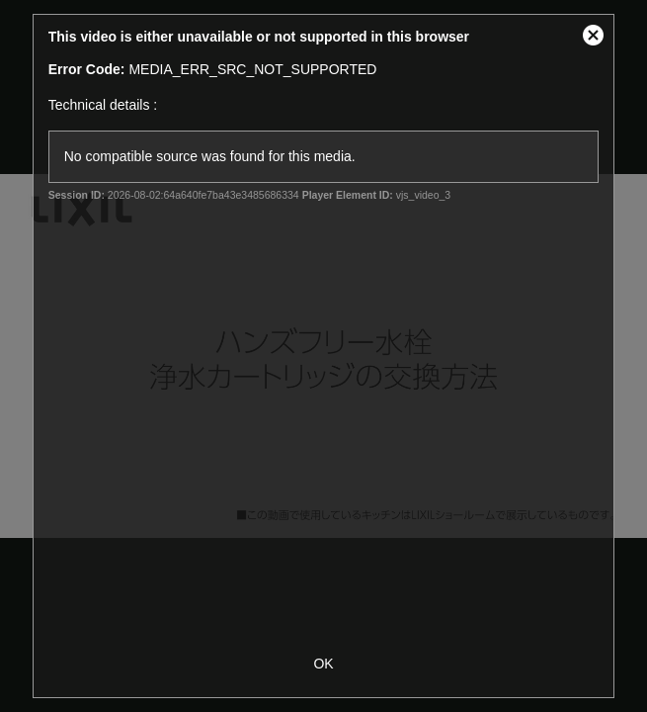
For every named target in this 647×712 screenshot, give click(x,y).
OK (323, 663)
